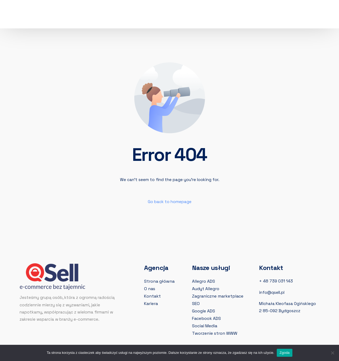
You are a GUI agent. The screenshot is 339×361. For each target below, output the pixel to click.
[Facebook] (229, 15)
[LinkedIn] (249, 15)
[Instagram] (239, 15)
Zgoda (284, 353)
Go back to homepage (169, 201)
